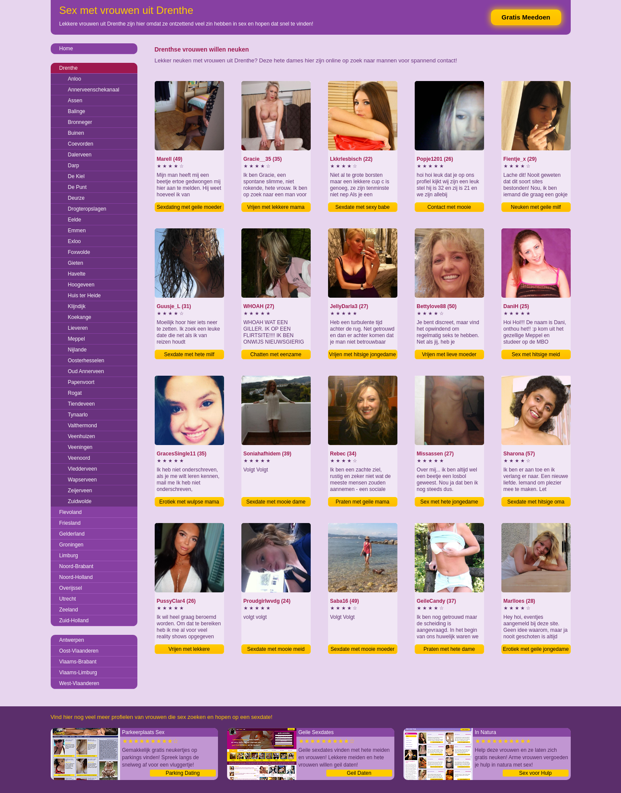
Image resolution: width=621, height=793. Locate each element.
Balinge (76, 111)
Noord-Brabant (76, 566)
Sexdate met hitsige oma (535, 502)
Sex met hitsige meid (536, 354)
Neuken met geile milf (536, 207)
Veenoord (79, 458)
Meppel (76, 339)
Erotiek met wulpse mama (189, 502)
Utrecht (67, 599)
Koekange (79, 317)
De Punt (77, 187)
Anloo (74, 79)
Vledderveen (82, 469)
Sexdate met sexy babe (362, 207)
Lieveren (78, 328)
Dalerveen (80, 155)
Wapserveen (82, 480)
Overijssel (70, 588)
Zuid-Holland (74, 621)
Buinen (76, 133)
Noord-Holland (76, 577)
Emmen (77, 231)
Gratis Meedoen (525, 17)
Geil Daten (359, 773)
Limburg (68, 555)
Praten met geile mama (362, 502)
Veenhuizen (81, 436)
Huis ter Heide (84, 295)
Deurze (76, 198)
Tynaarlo (78, 415)
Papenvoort (81, 382)
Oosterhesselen (86, 361)
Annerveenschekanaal (94, 90)
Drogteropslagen (87, 209)
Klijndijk (77, 306)
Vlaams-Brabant (78, 662)
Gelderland (72, 534)
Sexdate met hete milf (189, 354)
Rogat (75, 393)
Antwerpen (71, 640)
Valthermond (82, 425)
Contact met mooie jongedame (449, 208)
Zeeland (68, 610)
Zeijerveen (80, 491)
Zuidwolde (80, 501)
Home (66, 49)
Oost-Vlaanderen (79, 651)
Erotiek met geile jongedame (536, 649)
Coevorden (81, 144)
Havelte (77, 274)
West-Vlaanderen (79, 683)
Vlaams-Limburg (78, 673)
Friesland (70, 523)
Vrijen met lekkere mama (275, 207)
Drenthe (68, 68)
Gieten (75, 263)
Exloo (74, 241)
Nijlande (77, 350)
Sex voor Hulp (535, 773)
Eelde (74, 220)
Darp (73, 165)
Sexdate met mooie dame (276, 502)
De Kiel (76, 176)
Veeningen (80, 447)
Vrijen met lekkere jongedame (189, 650)
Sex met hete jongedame (449, 502)
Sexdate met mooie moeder (362, 649)
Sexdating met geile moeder (189, 207)
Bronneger (80, 122)
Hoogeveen (81, 285)
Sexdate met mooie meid (276, 649)
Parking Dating (183, 773)
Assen (75, 101)
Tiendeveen (81, 404)
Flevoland (70, 512)
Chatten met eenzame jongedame (275, 355)
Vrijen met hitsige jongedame (362, 354)
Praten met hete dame (449, 649)
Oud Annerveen (86, 371)
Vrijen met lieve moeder (449, 354)
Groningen (71, 545)
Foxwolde (79, 252)
